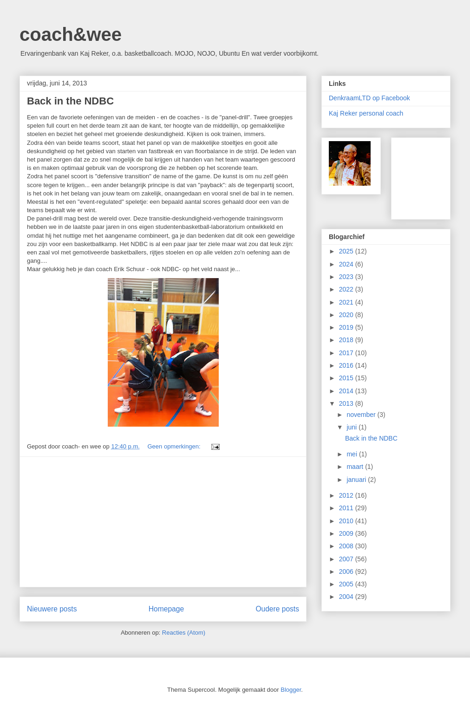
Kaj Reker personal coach (366, 113)
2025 (347, 251)
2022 (347, 289)
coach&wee (71, 34)
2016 (347, 365)
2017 (347, 353)
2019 (347, 327)
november (361, 414)
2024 (347, 264)
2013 (347, 403)
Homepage (166, 609)
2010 (347, 521)
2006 (347, 571)
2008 (347, 546)
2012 (347, 495)
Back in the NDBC (70, 101)
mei (352, 454)
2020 (347, 314)
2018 (347, 340)
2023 (347, 276)
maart (355, 466)
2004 (347, 596)
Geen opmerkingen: (174, 446)
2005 (347, 584)
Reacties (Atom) (183, 632)
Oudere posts (277, 609)
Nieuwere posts (52, 609)
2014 (347, 391)
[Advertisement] (163, 522)
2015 (347, 378)
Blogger (291, 689)
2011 (347, 508)
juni (352, 427)
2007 (347, 559)
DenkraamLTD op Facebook (369, 98)
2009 (347, 533)
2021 (347, 302)
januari (357, 479)
